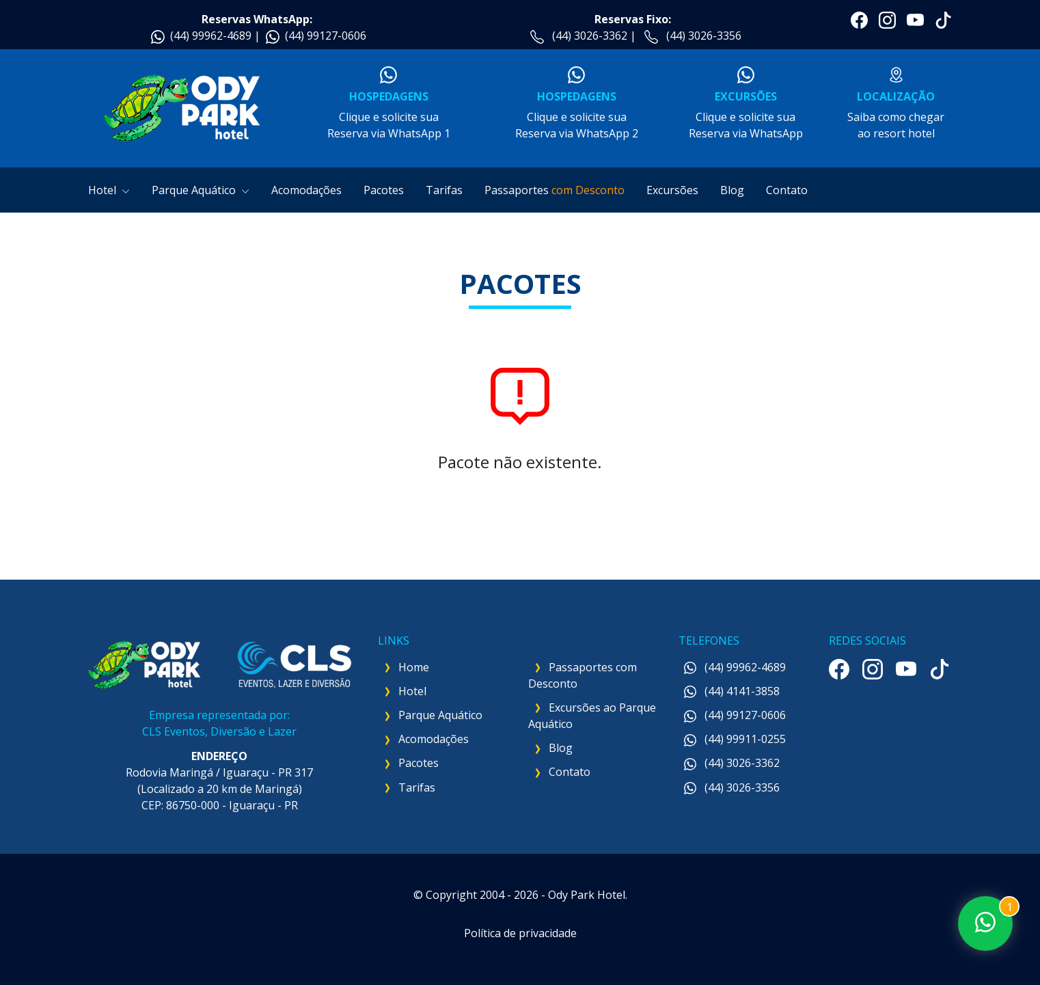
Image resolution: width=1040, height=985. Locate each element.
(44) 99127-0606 (325, 35)
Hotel (109, 190)
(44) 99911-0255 (735, 738)
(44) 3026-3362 (589, 35)
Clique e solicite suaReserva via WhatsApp (745, 103)
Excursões (672, 190)
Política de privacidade (520, 933)
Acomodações (306, 190)
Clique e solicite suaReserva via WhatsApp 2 (576, 103)
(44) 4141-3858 (732, 691)
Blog (732, 190)
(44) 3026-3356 (703, 35)
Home (413, 667)
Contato (787, 190)
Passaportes (554, 190)
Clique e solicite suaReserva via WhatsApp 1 (388, 103)
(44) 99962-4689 (210, 35)
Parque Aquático (200, 190)
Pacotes (384, 190)
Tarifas (444, 190)
